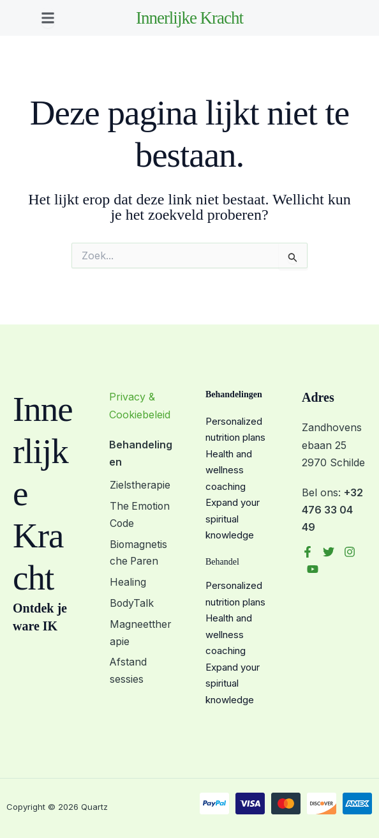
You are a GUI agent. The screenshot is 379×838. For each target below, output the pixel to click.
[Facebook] (307, 552)
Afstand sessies (128, 670)
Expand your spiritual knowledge (232, 518)
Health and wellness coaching (228, 470)
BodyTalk (131, 602)
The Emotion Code (140, 514)
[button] (48, 18)
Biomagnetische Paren (141, 553)
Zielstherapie (139, 485)
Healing (127, 581)
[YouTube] (312, 569)
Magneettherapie (140, 631)
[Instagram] (349, 552)
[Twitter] (328, 552)
